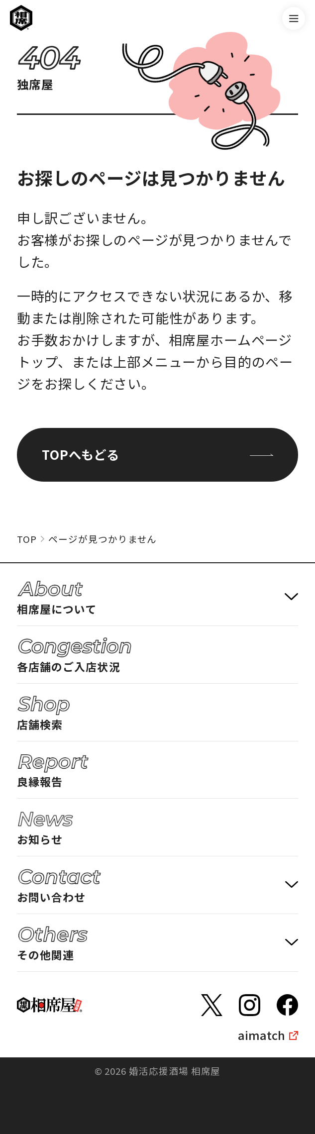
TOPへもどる (157, 454)
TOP (27, 538)
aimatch (261, 1035)
